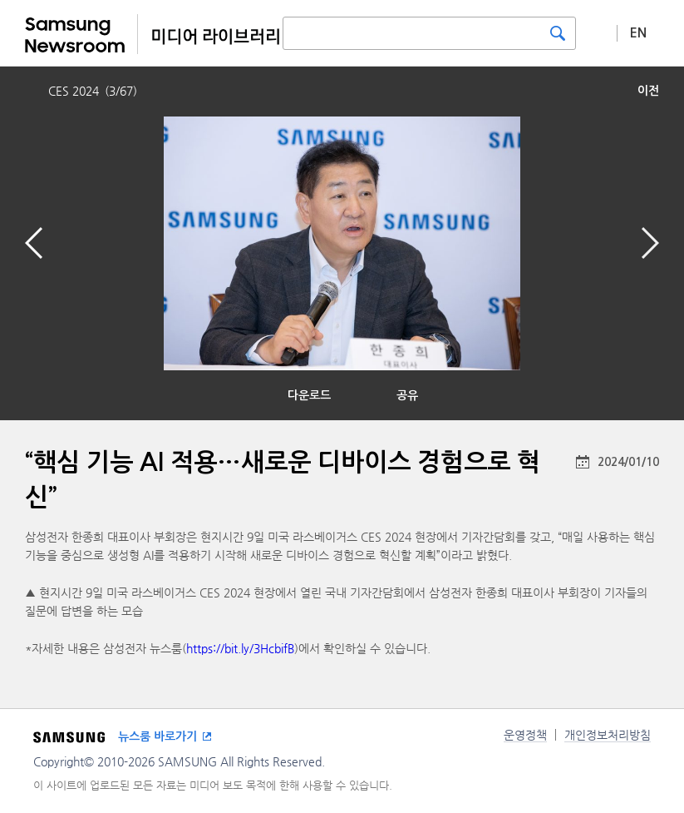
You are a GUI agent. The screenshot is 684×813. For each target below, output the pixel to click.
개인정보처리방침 (607, 734)
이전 (648, 91)
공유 (407, 395)
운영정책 (525, 734)
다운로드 (309, 395)
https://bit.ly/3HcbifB (240, 648)
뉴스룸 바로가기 (157, 736)
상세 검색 (597, 32)
